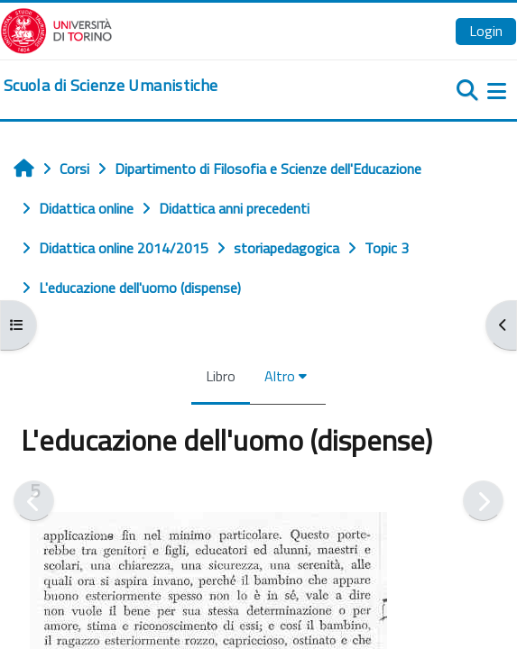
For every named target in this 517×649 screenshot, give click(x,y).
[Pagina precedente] (34, 500)
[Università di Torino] (56, 29)
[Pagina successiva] (483, 500)
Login (486, 30)
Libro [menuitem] (220, 376)
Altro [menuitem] (279, 376)
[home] (110, 86)
